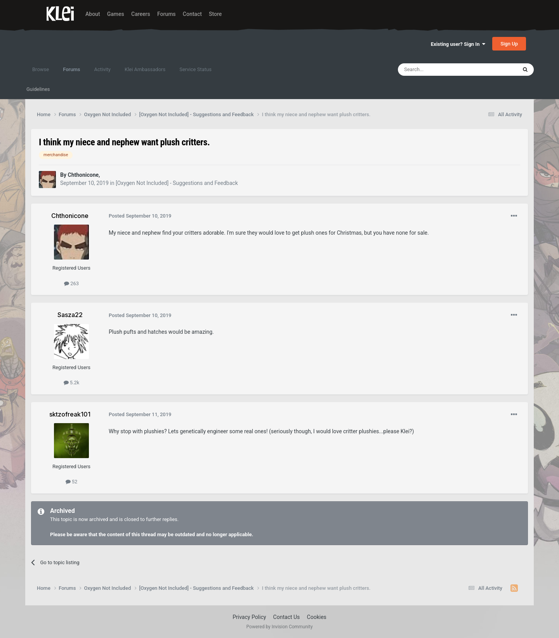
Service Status (195, 69)
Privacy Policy (249, 617)
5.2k (72, 382)
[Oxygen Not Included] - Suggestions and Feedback (177, 183)
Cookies (316, 617)
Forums (166, 14)
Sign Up (509, 44)
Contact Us (286, 617)
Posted (140, 216)
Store (215, 14)
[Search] (439, 69)
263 (71, 283)
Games (115, 14)
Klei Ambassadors (145, 69)
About (92, 14)
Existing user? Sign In (458, 44)
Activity (102, 69)
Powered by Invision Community (280, 626)
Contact (192, 14)
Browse (40, 69)
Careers (140, 14)
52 (72, 482)
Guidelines (38, 89)
